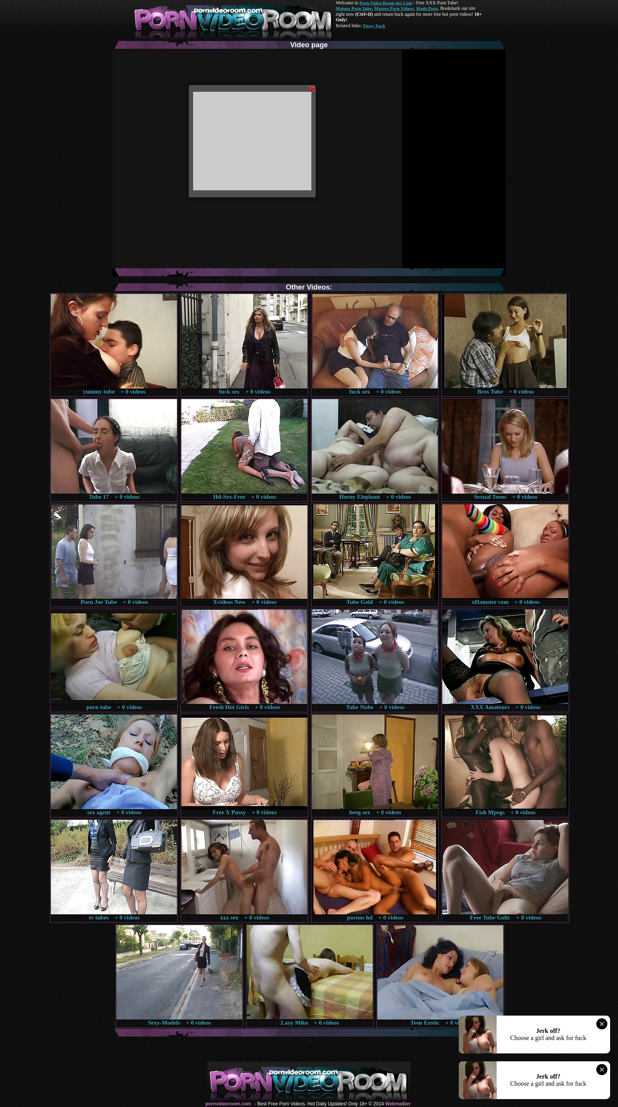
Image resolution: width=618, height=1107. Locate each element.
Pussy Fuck (374, 25)
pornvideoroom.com (228, 1104)
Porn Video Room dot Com (385, 2)
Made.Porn (427, 8)
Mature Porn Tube (354, 8)
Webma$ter (397, 1104)
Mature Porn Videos (394, 8)
